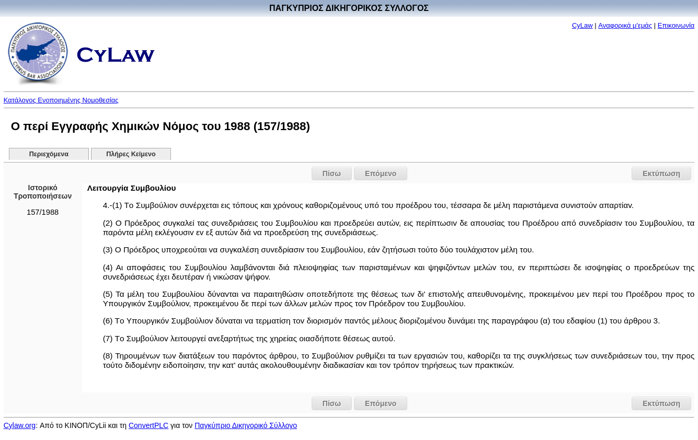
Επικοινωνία (676, 25)
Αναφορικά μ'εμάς (625, 25)
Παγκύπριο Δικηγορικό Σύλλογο (245, 425)
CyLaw (582, 25)
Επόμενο (380, 173)
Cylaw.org (20, 425)
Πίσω (332, 173)
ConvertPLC (148, 425)
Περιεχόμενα (48, 154)
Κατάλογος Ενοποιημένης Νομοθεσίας (61, 100)
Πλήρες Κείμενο (131, 154)
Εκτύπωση (661, 173)
